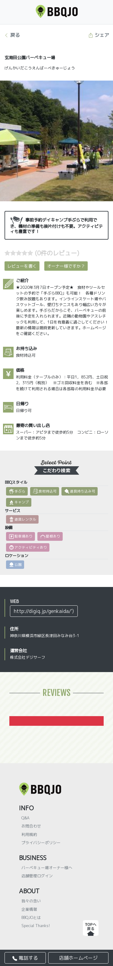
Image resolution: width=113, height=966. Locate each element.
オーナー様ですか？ (66, 266)
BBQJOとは (31, 917)
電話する (25, 958)
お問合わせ (31, 826)
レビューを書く (22, 266)
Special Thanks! (35, 925)
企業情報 (29, 909)
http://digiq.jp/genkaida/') (44, 611)
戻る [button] (12, 35)
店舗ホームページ (78, 958)
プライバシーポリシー (41, 842)
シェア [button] (98, 35)
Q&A (25, 818)
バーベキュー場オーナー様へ (46, 867)
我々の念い (31, 901)
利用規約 (29, 834)
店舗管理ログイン (37, 875)
